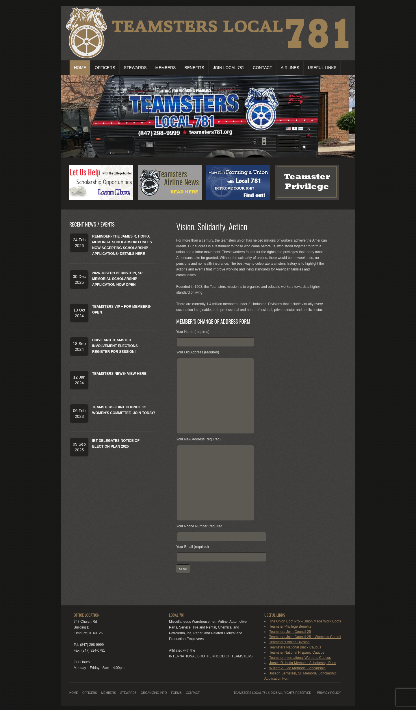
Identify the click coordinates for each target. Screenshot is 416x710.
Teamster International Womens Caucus (300, 658)
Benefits (194, 67)
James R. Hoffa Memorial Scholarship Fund (302, 663)
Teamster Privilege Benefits (290, 626)
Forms (176, 692)
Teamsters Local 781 (250, 692)
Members (165, 67)
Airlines (290, 67)
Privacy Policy (329, 692)
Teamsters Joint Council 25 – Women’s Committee (308, 637)
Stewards (135, 67)
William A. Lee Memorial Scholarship (297, 668)
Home (80, 67)
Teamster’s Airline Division (289, 642)
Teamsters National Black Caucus (295, 647)
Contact (262, 67)
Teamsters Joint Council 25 (290, 632)
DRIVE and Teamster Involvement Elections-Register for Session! (115, 346)
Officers (105, 67)
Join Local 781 (228, 67)
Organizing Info (154, 692)
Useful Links (322, 67)
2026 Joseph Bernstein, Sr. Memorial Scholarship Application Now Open (118, 279)
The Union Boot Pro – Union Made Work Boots (305, 621)
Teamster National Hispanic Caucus (296, 652)
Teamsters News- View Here (119, 374)
